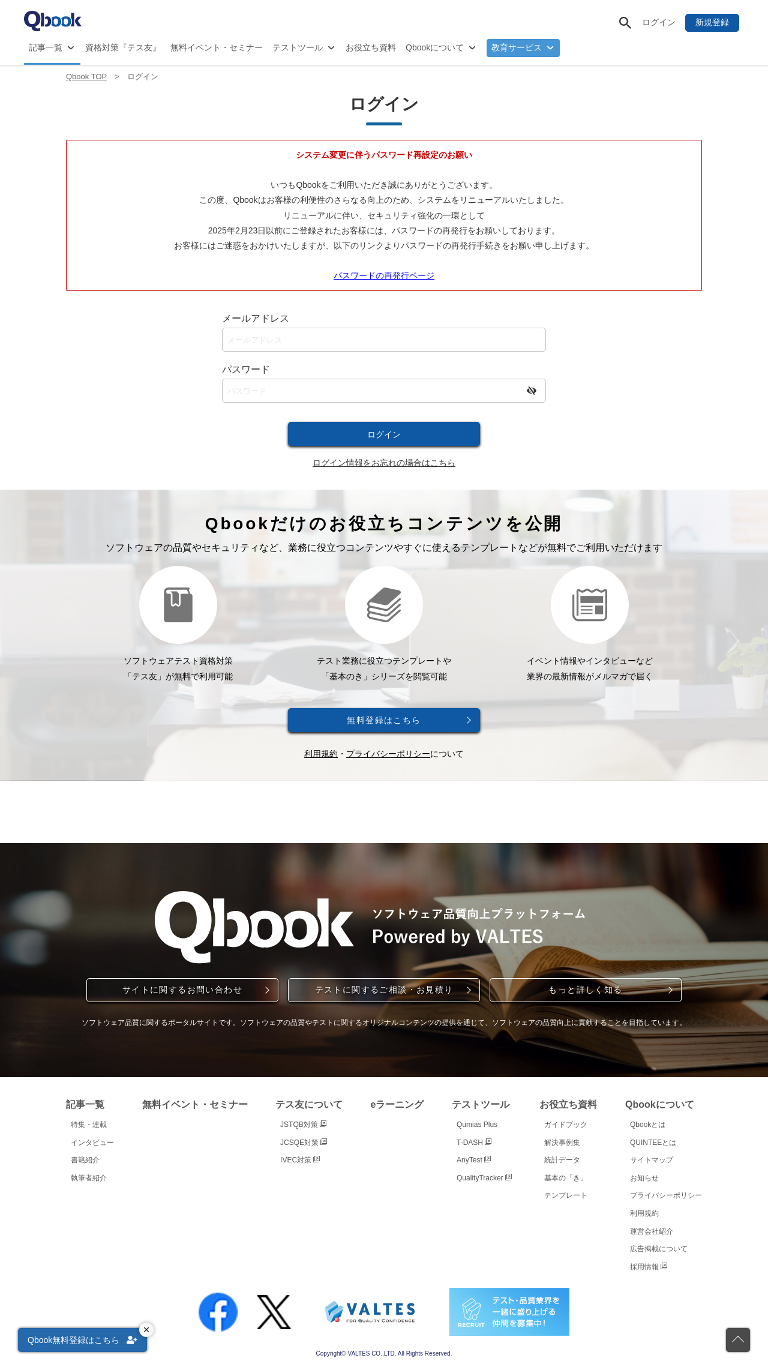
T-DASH (474, 1142)
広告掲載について (659, 1249)
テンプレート (565, 1195)
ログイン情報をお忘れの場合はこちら (384, 462)
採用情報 (648, 1267)
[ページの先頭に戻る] (738, 1340)
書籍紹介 (85, 1160)
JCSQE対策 (303, 1142)
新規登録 (712, 22)
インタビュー (92, 1142)
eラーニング (397, 1104)
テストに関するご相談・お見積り (384, 989)
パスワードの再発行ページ (384, 275)
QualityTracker (484, 1178)
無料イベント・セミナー (216, 47)
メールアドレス (255, 318)
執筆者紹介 (89, 1178)
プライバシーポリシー (388, 754)
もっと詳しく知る (585, 989)
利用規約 (321, 754)
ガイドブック (565, 1124)
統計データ (562, 1160)
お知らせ (644, 1178)
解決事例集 (562, 1142)
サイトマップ (651, 1160)
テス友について (309, 1104)
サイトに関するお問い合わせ (182, 989)
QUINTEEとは (653, 1142)
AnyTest (474, 1160)
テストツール (297, 47)
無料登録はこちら (384, 720)
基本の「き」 (565, 1178)
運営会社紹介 (651, 1231)
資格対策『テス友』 (123, 47)
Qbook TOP (86, 76)
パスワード (246, 369)
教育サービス (516, 47)
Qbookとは (647, 1124)
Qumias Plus (477, 1124)
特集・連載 (89, 1124)
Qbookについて (435, 47)
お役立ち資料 (371, 47)
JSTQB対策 (303, 1124)
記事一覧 (45, 47)
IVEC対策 (300, 1160)
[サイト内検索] (625, 23)
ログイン (659, 22)
